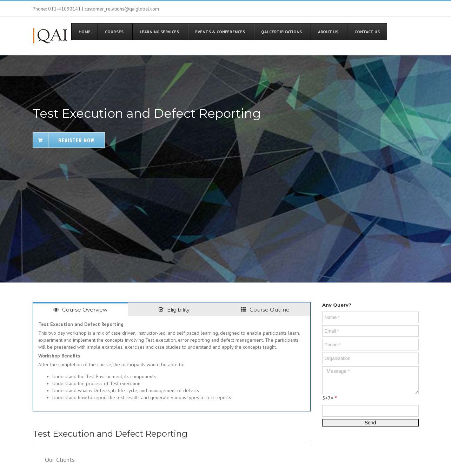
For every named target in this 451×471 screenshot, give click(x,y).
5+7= (329, 398)
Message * (370, 380)
